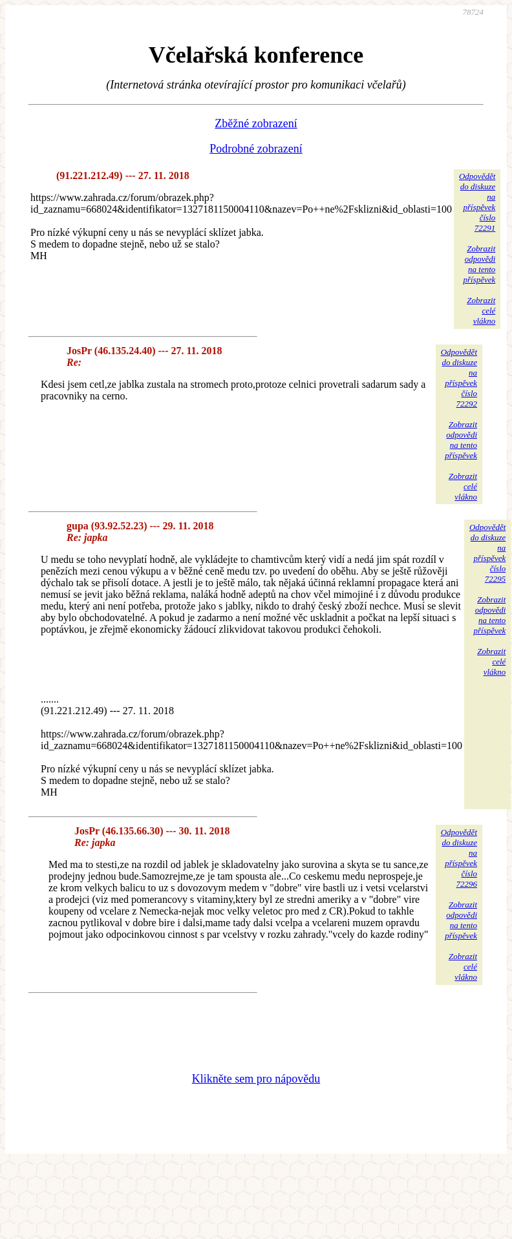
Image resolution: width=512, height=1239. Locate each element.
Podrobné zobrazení (255, 148)
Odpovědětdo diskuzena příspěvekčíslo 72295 (487, 553)
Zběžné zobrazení (256, 123)
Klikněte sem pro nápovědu (256, 1078)
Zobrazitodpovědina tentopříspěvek (479, 264)
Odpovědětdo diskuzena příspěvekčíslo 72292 (459, 377)
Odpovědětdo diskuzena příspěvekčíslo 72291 (477, 202)
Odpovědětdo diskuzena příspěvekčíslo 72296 (459, 858)
